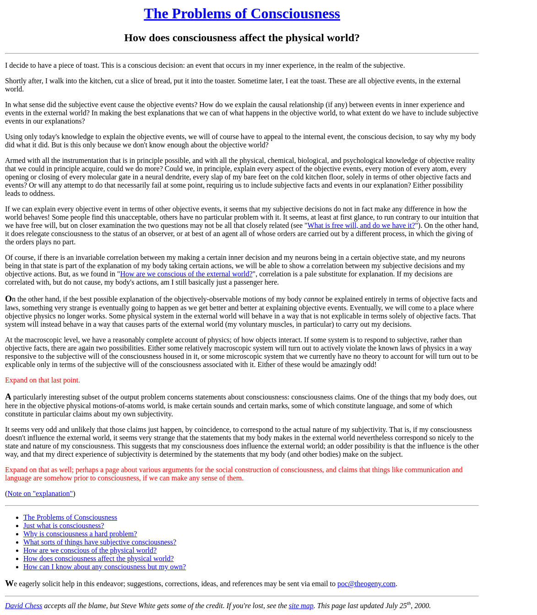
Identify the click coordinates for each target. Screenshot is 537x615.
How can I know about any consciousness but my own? (104, 567)
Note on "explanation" (40, 493)
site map (301, 606)
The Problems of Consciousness (242, 13)
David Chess (23, 606)
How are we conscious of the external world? (186, 274)
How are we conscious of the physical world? (90, 550)
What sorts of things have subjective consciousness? (99, 542)
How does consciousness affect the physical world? (98, 558)
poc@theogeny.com (366, 584)
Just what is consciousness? (63, 525)
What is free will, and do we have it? (361, 225)
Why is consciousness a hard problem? (80, 534)
